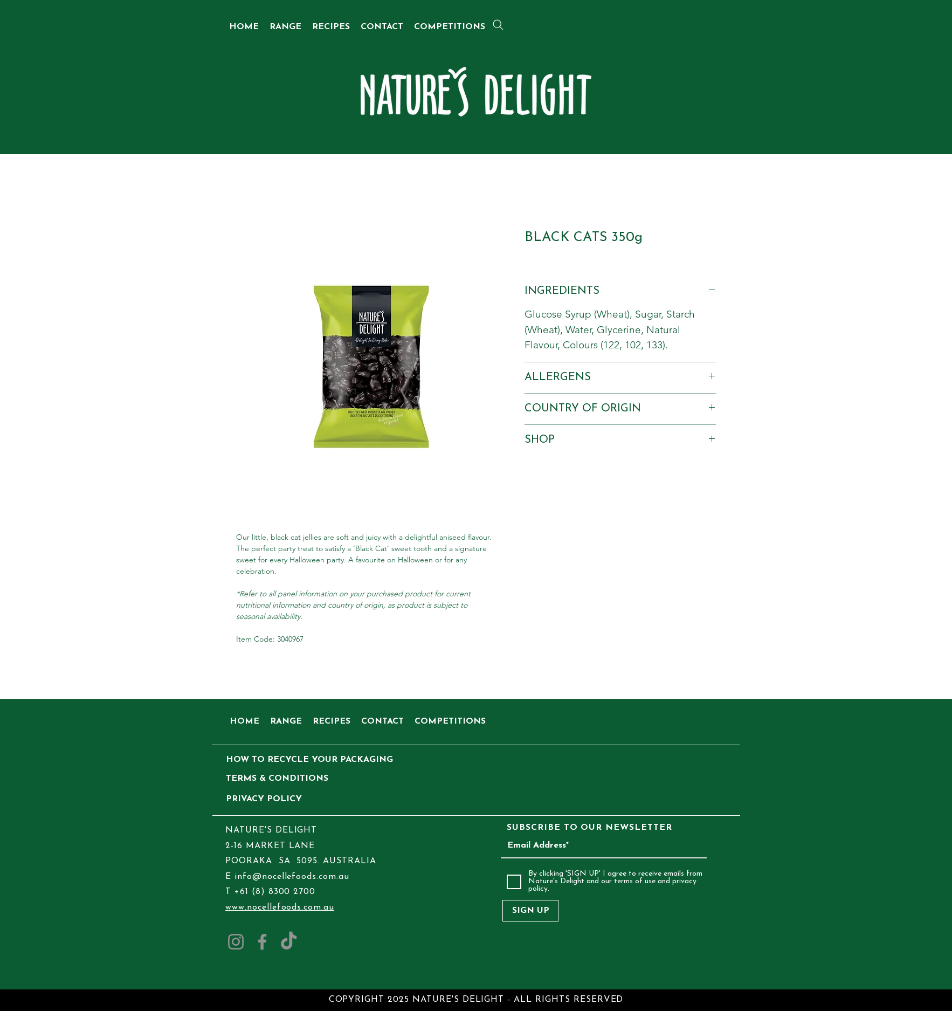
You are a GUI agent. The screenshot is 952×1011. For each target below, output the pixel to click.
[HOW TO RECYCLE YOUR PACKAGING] (309, 760)
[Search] (498, 24)
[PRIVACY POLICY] (275, 799)
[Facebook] (262, 941)
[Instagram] (235, 941)
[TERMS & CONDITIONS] (277, 779)
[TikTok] (288, 941)
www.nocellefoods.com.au (279, 907)
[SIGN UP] (530, 910)
